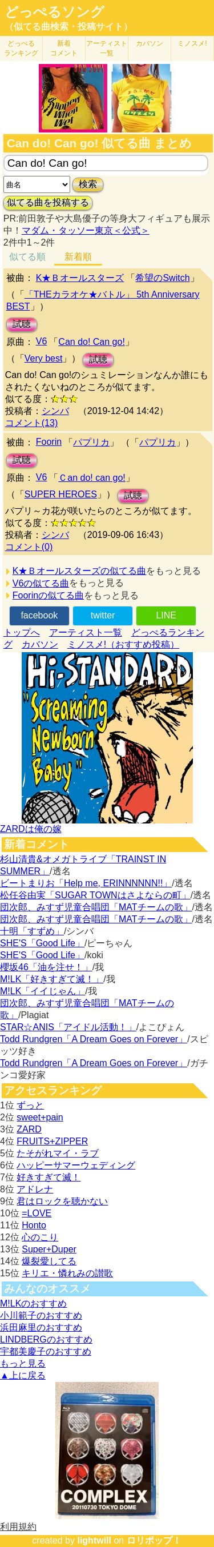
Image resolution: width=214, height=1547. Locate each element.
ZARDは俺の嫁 (31, 829)
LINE (166, 615)
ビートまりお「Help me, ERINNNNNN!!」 (86, 883)
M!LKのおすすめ (33, 1303)
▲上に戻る (23, 1375)
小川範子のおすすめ (41, 1315)
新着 (64, 48)
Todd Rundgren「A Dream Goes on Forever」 (93, 1039)
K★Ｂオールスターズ (80, 278)
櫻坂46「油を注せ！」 (46, 967)
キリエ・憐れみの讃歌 (67, 1273)
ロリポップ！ (154, 1540)
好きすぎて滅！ (48, 1177)
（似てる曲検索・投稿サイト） (68, 26)
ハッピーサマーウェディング (76, 1165)
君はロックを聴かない (62, 1201)
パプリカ (91, 442)
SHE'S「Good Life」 (42, 943)
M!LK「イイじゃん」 (42, 991)
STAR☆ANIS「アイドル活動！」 (68, 1027)
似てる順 (27, 257)
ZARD (29, 1129)
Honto (34, 1225)
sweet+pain (40, 1117)
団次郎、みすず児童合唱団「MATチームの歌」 (96, 907)
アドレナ (35, 1189)
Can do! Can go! (91, 342)
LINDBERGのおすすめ (46, 1339)
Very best (44, 358)
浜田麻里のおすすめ (41, 1327)
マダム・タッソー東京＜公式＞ (86, 230)
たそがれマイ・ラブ (58, 1153)
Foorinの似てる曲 (48, 595)
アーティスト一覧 (85, 632)
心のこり (40, 1237)
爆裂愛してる (49, 1261)
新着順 (78, 257)
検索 (88, 184)
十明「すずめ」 (32, 931)
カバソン (149, 43)
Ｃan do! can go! (91, 478)
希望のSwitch (162, 278)
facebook (39, 615)
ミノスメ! (192, 43)
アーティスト (106, 48)
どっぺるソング (54, 12)
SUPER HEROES (61, 494)
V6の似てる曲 (41, 583)
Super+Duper (49, 1249)
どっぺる (21, 48)
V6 (41, 341)
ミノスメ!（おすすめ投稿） (123, 644)
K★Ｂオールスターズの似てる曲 (80, 571)
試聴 (22, 324)
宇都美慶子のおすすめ (45, 1351)
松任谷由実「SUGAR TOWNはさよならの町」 (95, 895)
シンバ (55, 411)
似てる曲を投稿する (48, 202)
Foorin (49, 442)
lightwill (94, 1540)
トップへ (21, 632)
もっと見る (23, 1363)
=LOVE (36, 1213)
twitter (103, 615)
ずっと (30, 1105)
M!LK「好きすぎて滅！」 (51, 979)
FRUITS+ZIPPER (52, 1141)
